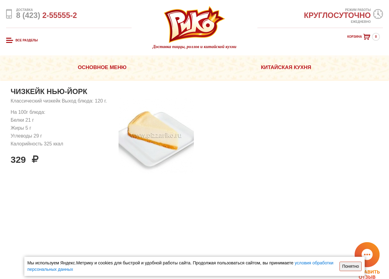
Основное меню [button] (102, 67)
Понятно (350, 266)
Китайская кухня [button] (286, 67)
